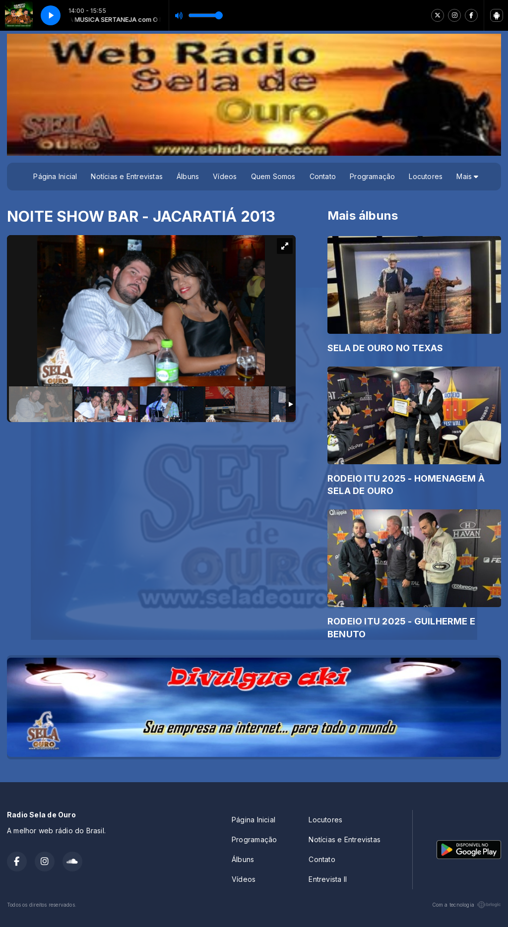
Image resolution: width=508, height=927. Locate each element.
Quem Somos (273, 176)
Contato (323, 176)
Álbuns (188, 176)
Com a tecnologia (466, 904)
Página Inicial (55, 176)
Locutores (426, 176)
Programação (372, 176)
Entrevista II (328, 879)
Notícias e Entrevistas (127, 176)
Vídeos (225, 176)
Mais (467, 176)
